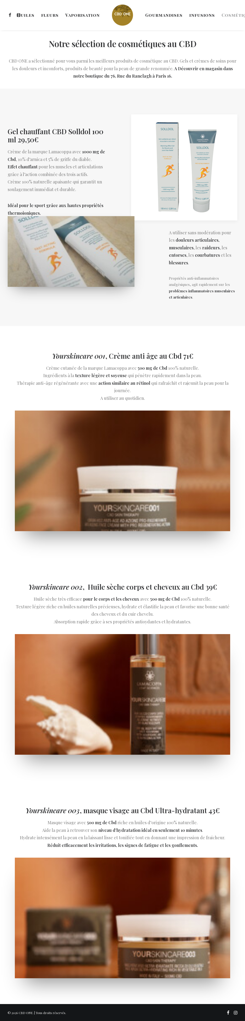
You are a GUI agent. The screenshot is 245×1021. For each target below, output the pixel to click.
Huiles (25, 15)
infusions (202, 15)
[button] (11, 15)
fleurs (50, 15)
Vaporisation (82, 15)
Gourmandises (164, 15)
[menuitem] (11, 15)
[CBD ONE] (122, 15)
